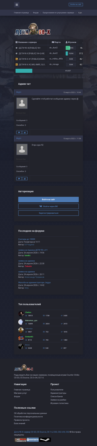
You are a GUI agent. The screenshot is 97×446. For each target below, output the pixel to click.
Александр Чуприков (34, 277)
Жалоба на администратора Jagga (34, 282)
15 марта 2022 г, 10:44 (72, 92)
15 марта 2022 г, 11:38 (72, 139)
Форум (36, 13)
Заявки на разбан (58, 400)
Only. (27, 288)
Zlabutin (28, 266)
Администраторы (58, 393)
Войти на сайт (75, 4)
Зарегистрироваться (48, 213)
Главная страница (21, 13)
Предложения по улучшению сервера (58, 13)
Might (18, 92)
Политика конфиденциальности (28, 417)
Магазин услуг (20, 393)
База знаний (19, 423)
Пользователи (57, 390)
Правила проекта (21, 420)
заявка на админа (26, 261)
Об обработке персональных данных (30, 413)
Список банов (57, 396)
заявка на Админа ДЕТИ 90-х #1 (33, 250)
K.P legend (29, 245)
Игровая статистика (59, 403)
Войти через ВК (48, 206)
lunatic (28, 255)
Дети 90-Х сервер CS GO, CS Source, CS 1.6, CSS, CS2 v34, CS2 (41, 432)
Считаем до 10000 (26, 239)
